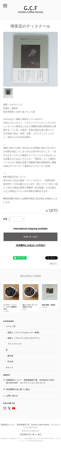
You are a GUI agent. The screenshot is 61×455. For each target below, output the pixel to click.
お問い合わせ (12, 396)
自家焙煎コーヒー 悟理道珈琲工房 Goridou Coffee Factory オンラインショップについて (30, 381)
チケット (10, 367)
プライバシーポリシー (31, 431)
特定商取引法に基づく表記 (18, 389)
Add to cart (30, 237)
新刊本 (10, 356)
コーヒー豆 (10, 326)
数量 (5, 219)
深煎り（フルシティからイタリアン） (24, 338)
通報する (53, 264)
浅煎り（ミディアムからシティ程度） (24, 332)
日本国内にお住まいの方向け (30, 245)
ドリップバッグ (14, 344)
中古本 (10, 361)
